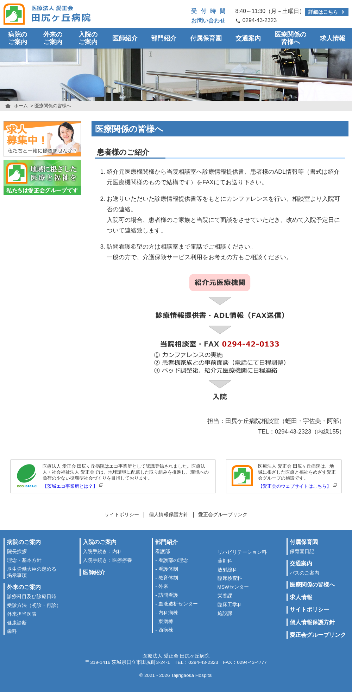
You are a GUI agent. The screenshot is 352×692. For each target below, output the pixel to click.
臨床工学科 (230, 604)
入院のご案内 (88, 38)
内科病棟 (168, 612)
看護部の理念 (173, 560)
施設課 (225, 613)
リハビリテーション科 (242, 552)
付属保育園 (206, 38)
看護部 (162, 551)
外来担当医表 (22, 614)
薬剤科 (225, 561)
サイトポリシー (122, 514)
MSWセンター (233, 587)
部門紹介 (163, 38)
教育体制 (168, 578)
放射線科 (227, 569)
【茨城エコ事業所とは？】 (70, 486)
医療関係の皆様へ (290, 38)
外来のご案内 (52, 38)
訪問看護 (168, 595)
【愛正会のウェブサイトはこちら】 (294, 486)
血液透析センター (178, 604)
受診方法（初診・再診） (34, 605)
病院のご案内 (17, 38)
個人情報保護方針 (168, 514)
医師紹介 (125, 38)
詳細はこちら (323, 12)
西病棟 (165, 630)
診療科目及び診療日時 (31, 596)
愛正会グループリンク (222, 514)
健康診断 (17, 623)
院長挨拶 (17, 551)
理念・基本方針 (24, 560)
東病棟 (165, 621)
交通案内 (248, 38)
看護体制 (168, 569)
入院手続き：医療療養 (107, 560)
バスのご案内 (304, 573)
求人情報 (332, 38)
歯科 (12, 631)
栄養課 (225, 595)
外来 (163, 586)
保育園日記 (302, 551)
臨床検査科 (230, 578)
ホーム (21, 105)
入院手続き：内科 (102, 551)
